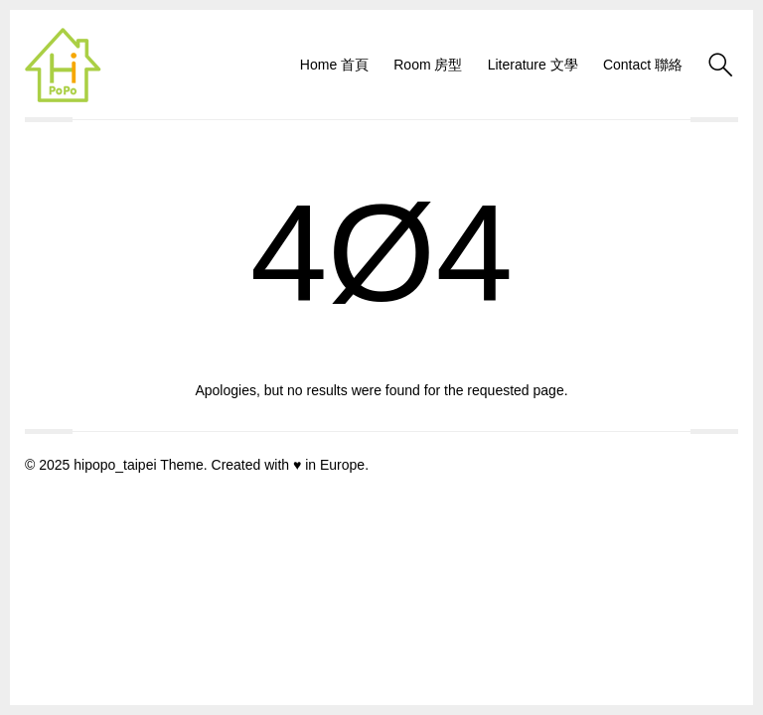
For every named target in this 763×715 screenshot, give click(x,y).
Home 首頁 (334, 64)
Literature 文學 (533, 64)
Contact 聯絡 (643, 64)
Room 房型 (427, 64)
